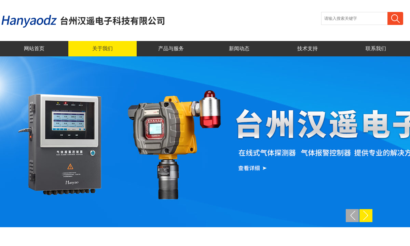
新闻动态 (239, 48)
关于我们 (102, 48)
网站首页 (34, 48)
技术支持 (307, 48)
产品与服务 (171, 48)
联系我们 (376, 48)
